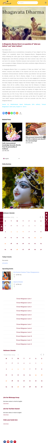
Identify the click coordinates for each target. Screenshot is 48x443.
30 (23, 225)
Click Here (6, 403)
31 (29, 225)
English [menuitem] (7, 158)
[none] (11, 158)
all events (5, 263)
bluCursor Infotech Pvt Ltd (34, 437)
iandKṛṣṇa (10, 437)
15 (35, 237)
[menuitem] (11, 158)
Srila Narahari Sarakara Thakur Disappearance (26, 272)
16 (41, 237)
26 (17, 249)
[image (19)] (7, 1)
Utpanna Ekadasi (18, 282)
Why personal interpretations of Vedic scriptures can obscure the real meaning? (35, 139)
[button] (3, 137)
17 (5, 243)
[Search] (18, 2)
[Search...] (27, 2)
